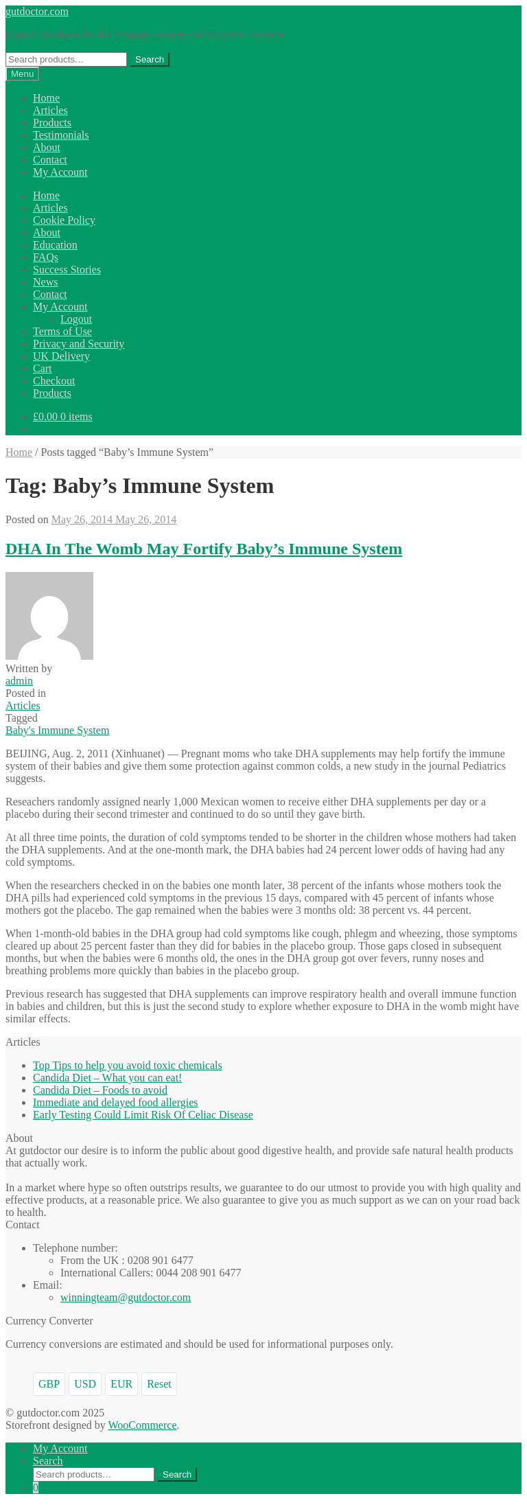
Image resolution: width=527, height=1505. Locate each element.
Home (46, 98)
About (46, 147)
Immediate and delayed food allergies (115, 1102)
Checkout (54, 381)
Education (55, 245)
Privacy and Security (78, 343)
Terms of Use (62, 331)
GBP (49, 1384)
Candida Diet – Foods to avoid (100, 1090)
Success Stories (67, 269)
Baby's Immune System (57, 730)
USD (85, 1384)
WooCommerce (142, 1425)
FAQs (45, 257)
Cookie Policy (64, 220)
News (45, 282)
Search (149, 59)
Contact (50, 159)
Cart (42, 368)
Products (52, 122)
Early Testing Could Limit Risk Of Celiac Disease (143, 1115)
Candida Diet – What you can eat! (107, 1077)
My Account (60, 172)
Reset (159, 1384)
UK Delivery (61, 356)
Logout (76, 319)
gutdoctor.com (37, 11)
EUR (121, 1384)
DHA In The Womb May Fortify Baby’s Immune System (203, 549)
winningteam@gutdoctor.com (125, 1297)
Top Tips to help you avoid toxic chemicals (127, 1065)
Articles (50, 110)
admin (19, 681)
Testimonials (61, 135)
